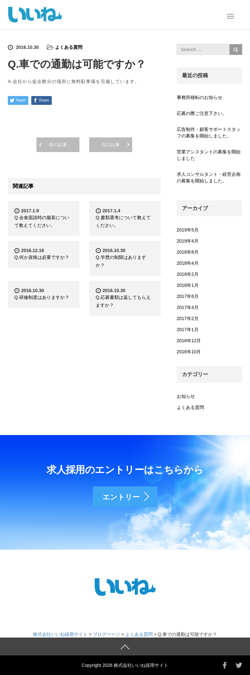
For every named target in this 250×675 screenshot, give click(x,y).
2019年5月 (188, 229)
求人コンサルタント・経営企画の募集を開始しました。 (209, 177)
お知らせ (186, 396)
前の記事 (58, 144)
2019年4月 (188, 241)
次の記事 (111, 144)
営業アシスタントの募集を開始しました (209, 155)
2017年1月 (188, 329)
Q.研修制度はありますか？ (41, 297)
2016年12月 (189, 340)
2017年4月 (188, 307)
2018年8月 (188, 252)
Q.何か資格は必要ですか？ (41, 257)
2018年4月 (188, 263)
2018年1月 (188, 285)
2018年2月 (188, 274)
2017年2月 (188, 318)
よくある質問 (68, 47)
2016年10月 (189, 351)
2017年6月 (188, 296)
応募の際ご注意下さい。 (202, 113)
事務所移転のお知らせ (199, 97)
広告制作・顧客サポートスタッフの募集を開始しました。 (209, 132)
